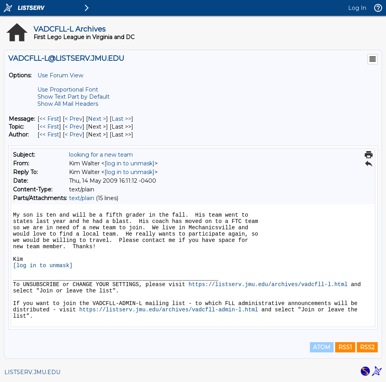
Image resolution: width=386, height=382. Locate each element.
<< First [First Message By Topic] (49, 126)
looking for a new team (101, 154)
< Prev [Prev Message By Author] (73, 134)
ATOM (321, 347)
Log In (357, 7)
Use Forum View (60, 75)
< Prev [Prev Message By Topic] (73, 126)
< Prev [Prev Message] (73, 118)
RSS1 (345, 347)
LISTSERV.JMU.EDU (32, 372)
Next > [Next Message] (97, 118)
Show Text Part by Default (73, 96)
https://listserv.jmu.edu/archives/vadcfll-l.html (267, 284)
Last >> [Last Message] (121, 118)
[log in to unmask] (129, 163)
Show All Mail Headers (67, 103)
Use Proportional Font (67, 89)
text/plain (81, 198)
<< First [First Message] (49, 118)
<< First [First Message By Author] (49, 134)
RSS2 (367, 347)
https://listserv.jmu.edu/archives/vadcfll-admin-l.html (168, 310)
